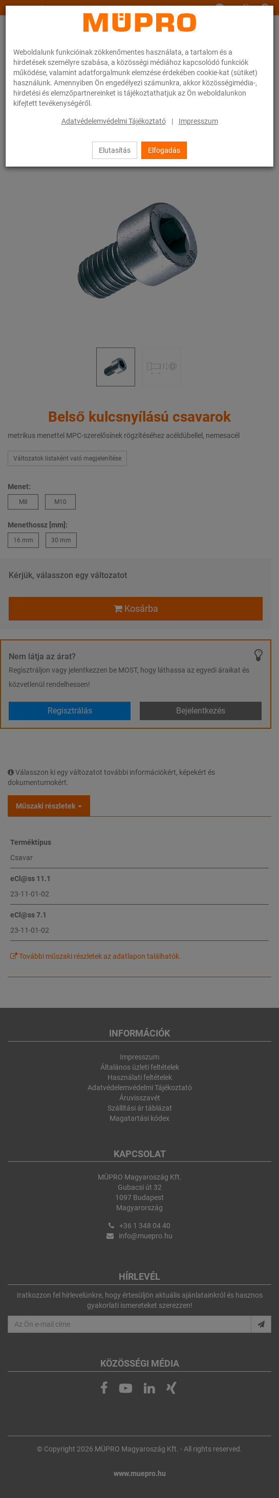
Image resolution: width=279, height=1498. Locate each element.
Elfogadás (164, 150)
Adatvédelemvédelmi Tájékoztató (113, 121)
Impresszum (198, 121)
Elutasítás (115, 150)
